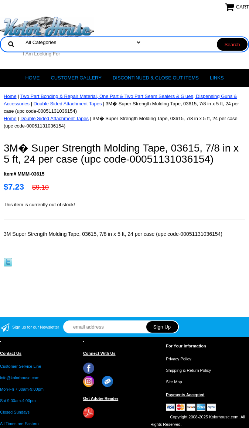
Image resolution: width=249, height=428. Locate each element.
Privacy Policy (178, 359)
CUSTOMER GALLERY (76, 78)
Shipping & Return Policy (188, 370)
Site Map (174, 382)
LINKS (217, 78)
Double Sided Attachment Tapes (68, 103)
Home (32, 78)
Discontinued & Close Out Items (156, 78)
